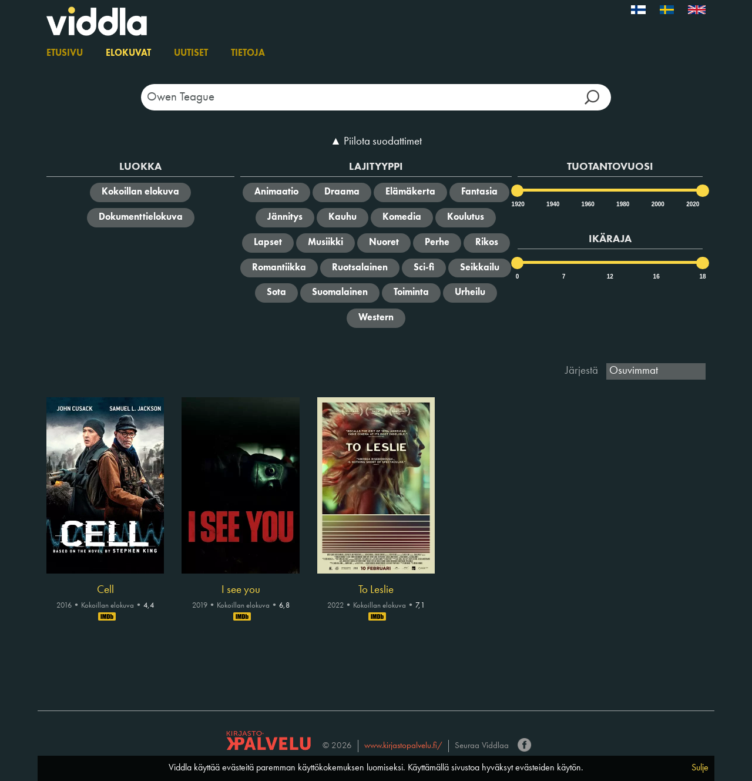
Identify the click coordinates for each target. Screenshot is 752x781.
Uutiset (191, 53)
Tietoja (248, 53)
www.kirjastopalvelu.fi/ (403, 746)
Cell (105, 590)
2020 (692, 204)
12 (610, 276)
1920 (517, 204)
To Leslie (376, 590)
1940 (552, 204)
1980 (622, 204)
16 (656, 276)
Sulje (700, 768)
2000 (657, 204)
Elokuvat (128, 53)
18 (702, 276)
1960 (587, 204)
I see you (240, 590)
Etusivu (64, 53)
